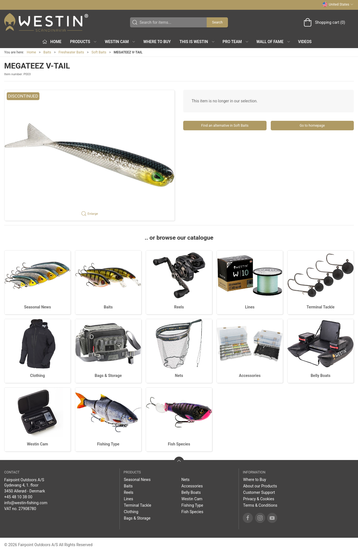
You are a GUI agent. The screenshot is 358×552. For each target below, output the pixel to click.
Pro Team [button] (236, 41)
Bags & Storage (108, 375)
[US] (46, 22)
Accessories (249, 375)
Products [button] (83, 41)
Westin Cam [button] (120, 41)
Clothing (37, 375)
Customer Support (259, 492)
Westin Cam (37, 444)
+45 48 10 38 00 (18, 497)
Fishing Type (108, 444)
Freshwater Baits (71, 52)
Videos (305, 41)
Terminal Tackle (321, 307)
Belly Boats (321, 375)
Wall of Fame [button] (273, 41)
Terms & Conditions (260, 505)
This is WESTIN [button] (197, 41)
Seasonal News (37, 307)
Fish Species (179, 444)
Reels (179, 307)
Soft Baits (98, 52)
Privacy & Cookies (258, 499)
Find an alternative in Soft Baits (224, 126)
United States (338, 4)
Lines (250, 307)
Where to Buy (157, 41)
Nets (179, 375)
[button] (89, 155)
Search (217, 22)
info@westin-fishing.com (25, 503)
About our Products (260, 486)
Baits (47, 52)
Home (31, 52)
